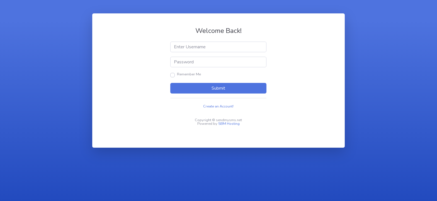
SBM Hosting (229, 123)
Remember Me (189, 74)
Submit (218, 88)
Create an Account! (218, 106)
